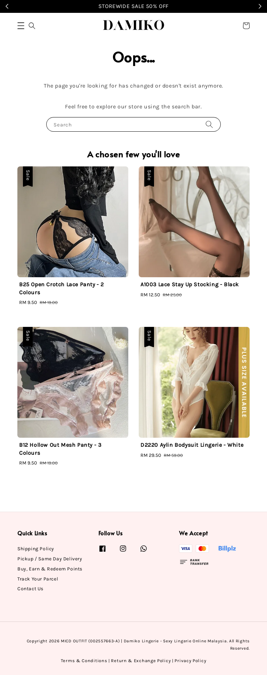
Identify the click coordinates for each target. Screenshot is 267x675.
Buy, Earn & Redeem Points (49, 569)
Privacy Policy (190, 660)
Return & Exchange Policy (141, 660)
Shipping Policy (35, 549)
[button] (21, 25)
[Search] (209, 124)
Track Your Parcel (37, 579)
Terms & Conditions (84, 660)
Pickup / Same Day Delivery (49, 559)
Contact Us (30, 589)
